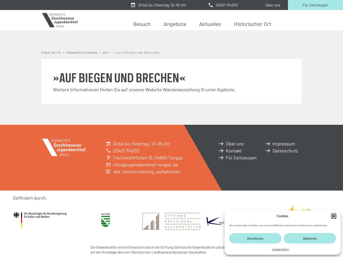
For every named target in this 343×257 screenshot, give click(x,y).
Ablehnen (310, 238)
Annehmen (255, 238)
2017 (106, 52)
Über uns (272, 5)
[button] (333, 216)
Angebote (175, 24)
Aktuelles (210, 24)
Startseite (51, 52)
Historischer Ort (252, 24)
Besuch (142, 24)
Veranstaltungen (82, 52)
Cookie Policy (280, 249)
